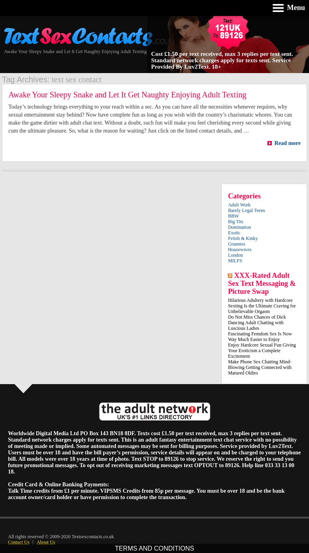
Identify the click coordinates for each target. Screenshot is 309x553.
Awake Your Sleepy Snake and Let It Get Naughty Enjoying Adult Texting (127, 94)
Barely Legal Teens (246, 210)
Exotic (234, 233)
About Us (46, 542)
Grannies (236, 244)
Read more (284, 143)
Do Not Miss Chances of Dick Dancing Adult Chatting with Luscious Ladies (257, 322)
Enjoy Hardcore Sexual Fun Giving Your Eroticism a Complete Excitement (262, 350)
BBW (233, 216)
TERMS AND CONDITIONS (154, 548)
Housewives (239, 249)
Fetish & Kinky (243, 238)
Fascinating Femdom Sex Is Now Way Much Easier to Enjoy (260, 336)
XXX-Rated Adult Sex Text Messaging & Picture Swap (262, 283)
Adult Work (239, 205)
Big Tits (235, 221)
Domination (239, 227)
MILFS (235, 261)
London (235, 255)
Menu (296, 8)
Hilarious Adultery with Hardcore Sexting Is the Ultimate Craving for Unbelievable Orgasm (262, 305)
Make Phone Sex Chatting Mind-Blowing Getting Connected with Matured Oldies (259, 367)
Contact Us (19, 542)
